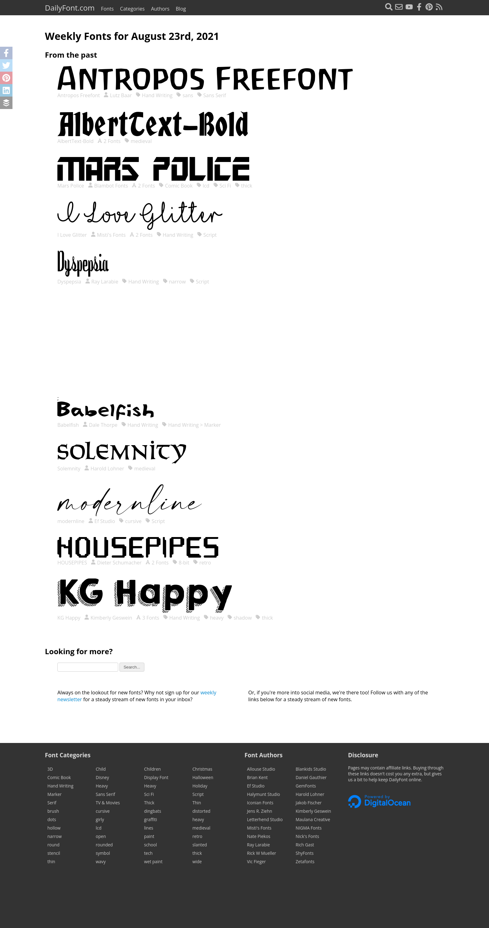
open (101, 836)
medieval (138, 141)
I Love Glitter (72, 234)
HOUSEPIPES (72, 562)
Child (101, 769)
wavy (101, 861)
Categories (132, 8)
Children (152, 769)
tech (148, 853)
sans (184, 95)
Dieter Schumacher (116, 562)
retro (202, 562)
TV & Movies (108, 803)
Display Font (156, 777)
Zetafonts (305, 861)
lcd (203, 185)
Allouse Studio (261, 769)
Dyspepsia (70, 281)
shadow (239, 617)
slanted (199, 845)
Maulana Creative (313, 819)
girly (100, 819)
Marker (54, 794)
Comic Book (176, 185)
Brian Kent (257, 777)
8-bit (180, 562)
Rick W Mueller (261, 853)
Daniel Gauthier (311, 777)
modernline (71, 521)
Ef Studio (101, 521)
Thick (149, 803)
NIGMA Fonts (309, 828)
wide (197, 861)
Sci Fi (222, 185)
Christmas (202, 769)
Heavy (102, 786)
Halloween (202, 777)
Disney (102, 777)
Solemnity (69, 468)
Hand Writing (154, 95)
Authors (160, 8)
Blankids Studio (311, 769)
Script (207, 234)
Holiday (199, 786)
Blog (181, 8)
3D (50, 769)
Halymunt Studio (263, 794)
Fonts (107, 8)
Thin (196, 803)
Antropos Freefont (79, 95)
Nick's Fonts (307, 836)
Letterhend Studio (265, 819)
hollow (54, 828)
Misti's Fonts (108, 234)
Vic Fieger (256, 861)
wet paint (153, 861)
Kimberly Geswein (108, 617)
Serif (51, 803)
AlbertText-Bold (76, 141)
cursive (130, 521)
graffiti (150, 819)
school (150, 845)
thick (243, 185)
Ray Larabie (102, 281)
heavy (214, 617)
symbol (103, 853)
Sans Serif (211, 95)
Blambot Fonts (108, 185)
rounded (104, 845)
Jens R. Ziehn (259, 811)
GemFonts (306, 786)
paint (149, 836)
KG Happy (69, 617)
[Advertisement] (244, 346)
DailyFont (69, 7)
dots (51, 819)
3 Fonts (147, 617)
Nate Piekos (258, 836)
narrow (174, 281)
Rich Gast (305, 845)
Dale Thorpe (100, 424)
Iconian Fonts (260, 803)
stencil (53, 853)
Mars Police (71, 185)
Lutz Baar (118, 95)
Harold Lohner (104, 468)
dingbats (152, 811)
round (53, 845)
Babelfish (68, 424)
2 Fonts (108, 141)
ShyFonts (304, 853)
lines (148, 828)
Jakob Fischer (309, 803)
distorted (201, 811)
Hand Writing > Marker (191, 424)
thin (51, 861)
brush (53, 811)
